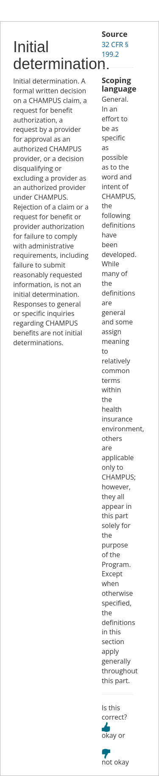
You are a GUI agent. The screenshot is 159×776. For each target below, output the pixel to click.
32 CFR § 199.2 (115, 49)
